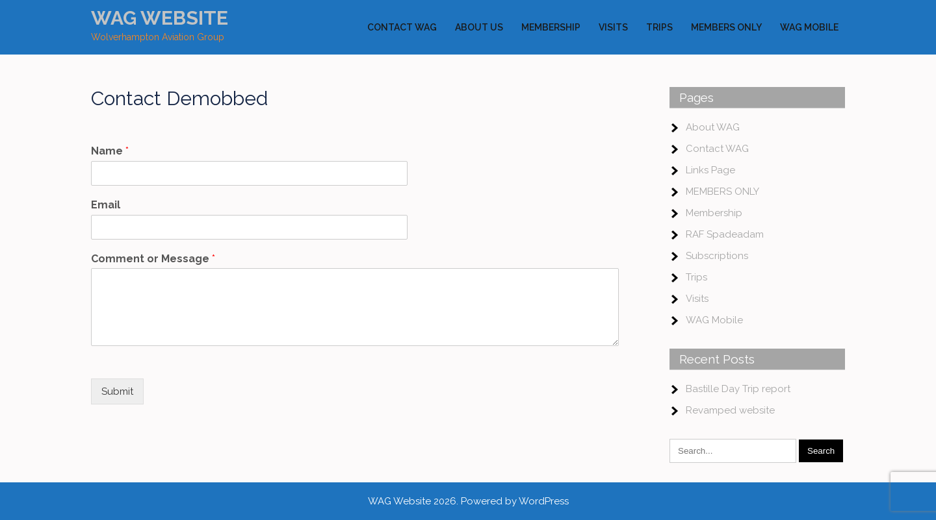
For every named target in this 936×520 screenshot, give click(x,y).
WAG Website (159, 17)
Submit (117, 391)
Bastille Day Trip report (738, 389)
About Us (479, 27)
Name (110, 151)
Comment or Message (153, 259)
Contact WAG (402, 27)
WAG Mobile (809, 27)
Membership (550, 27)
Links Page (710, 170)
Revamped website (730, 410)
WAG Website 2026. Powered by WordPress (468, 501)
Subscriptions (717, 256)
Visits (613, 27)
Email (105, 205)
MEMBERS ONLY (726, 27)
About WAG (713, 127)
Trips (659, 27)
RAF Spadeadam (725, 234)
